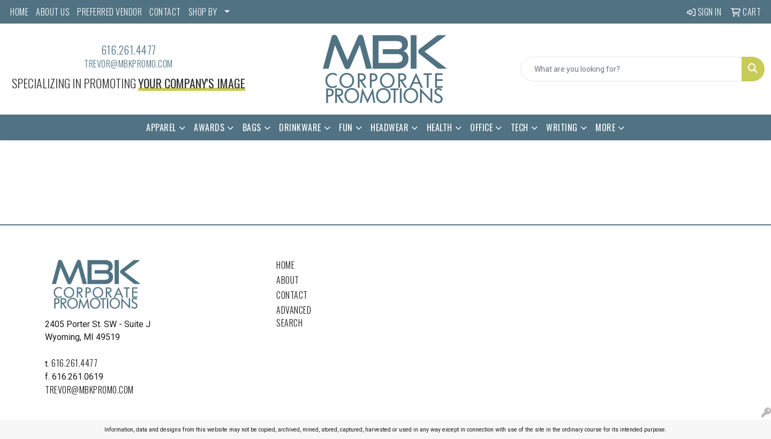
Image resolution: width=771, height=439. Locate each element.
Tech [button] (519, 127)
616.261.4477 (128, 50)
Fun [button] (346, 127)
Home (285, 265)
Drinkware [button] (300, 127)
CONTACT (165, 11)
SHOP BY (202, 11)
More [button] (605, 127)
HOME (19, 11)
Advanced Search (293, 316)
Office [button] (481, 127)
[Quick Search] (631, 69)
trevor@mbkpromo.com (128, 63)
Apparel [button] (161, 127)
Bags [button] (252, 127)
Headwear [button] (390, 127)
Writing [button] (562, 127)
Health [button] (439, 127)
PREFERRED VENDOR (109, 11)
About (287, 280)
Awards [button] (209, 127)
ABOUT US (53, 11)
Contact (292, 295)
